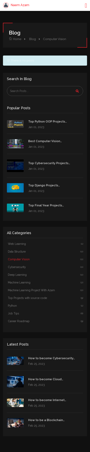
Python (45, 305)
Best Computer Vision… (45, 141)
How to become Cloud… (45, 379)
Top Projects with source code (45, 298)
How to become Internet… (47, 400)
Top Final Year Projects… (46, 205)
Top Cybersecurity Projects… (49, 163)
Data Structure (45, 251)
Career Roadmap (45, 321)
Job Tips (45, 313)
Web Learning (45, 243)
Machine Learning (45, 282)
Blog (32, 39)
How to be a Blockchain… (46, 420)
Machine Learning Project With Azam (45, 290)
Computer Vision (45, 259)
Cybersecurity (45, 267)
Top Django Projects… (44, 185)
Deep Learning (45, 274)
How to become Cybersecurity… (51, 358)
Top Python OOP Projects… (47, 121)
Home (15, 39)
